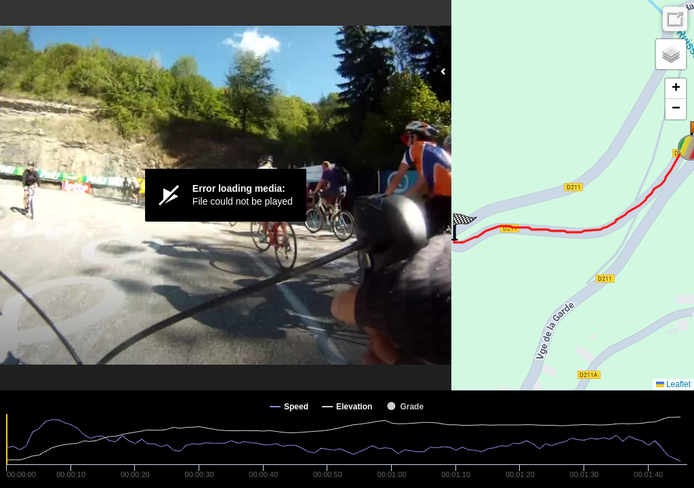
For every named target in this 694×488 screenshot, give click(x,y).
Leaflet (673, 384)
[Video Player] (225, 195)
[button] (464, 227)
